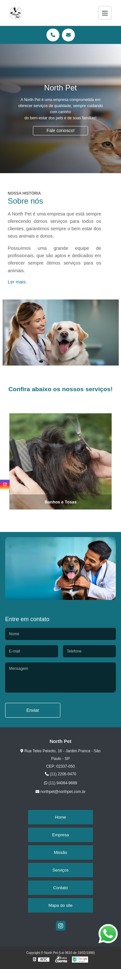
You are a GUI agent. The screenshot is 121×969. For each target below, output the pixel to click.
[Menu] (105, 13)
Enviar (32, 710)
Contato (60, 887)
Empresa (60, 834)
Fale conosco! (60, 130)
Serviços (61, 870)
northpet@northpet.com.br (60, 791)
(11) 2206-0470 (60, 774)
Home (60, 817)
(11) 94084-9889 (60, 783)
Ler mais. (17, 281)
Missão (60, 852)
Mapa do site (60, 905)
